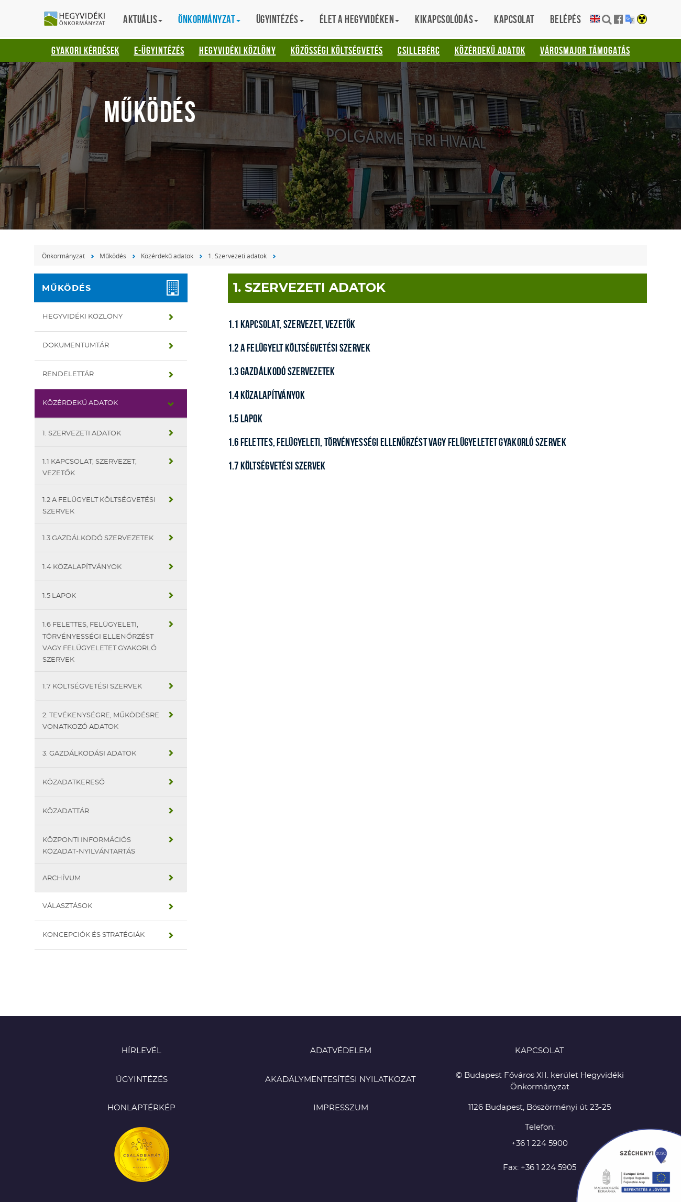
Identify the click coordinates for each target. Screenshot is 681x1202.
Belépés (565, 19)
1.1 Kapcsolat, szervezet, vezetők (89, 467)
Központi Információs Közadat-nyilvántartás (88, 846)
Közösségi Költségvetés (337, 50)
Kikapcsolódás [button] (446, 19)
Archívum (61, 878)
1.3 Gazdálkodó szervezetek (97, 538)
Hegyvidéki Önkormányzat (78, 19)
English (595, 19)
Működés (113, 256)
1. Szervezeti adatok (237, 256)
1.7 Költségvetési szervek (92, 686)
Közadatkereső (73, 782)
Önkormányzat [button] (209, 19)
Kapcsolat (514, 19)
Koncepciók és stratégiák (93, 935)
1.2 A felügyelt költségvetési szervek (99, 506)
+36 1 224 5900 (539, 1144)
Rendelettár (68, 374)
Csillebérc (419, 50)
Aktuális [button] (142, 19)
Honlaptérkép (141, 1108)
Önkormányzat (63, 256)
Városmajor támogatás (585, 50)
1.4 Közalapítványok (82, 567)
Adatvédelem (340, 1051)
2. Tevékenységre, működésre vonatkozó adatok (100, 721)
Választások (67, 906)
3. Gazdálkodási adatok (89, 753)
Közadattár (65, 811)
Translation (630, 19)
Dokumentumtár (75, 345)
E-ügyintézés (159, 50)
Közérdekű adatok (490, 50)
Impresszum (340, 1108)
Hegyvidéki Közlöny (237, 50)
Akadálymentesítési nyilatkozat (340, 1080)
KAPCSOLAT (539, 1051)
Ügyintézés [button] (280, 19)
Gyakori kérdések (85, 50)
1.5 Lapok (59, 596)
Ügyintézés (142, 1080)
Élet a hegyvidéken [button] (359, 19)
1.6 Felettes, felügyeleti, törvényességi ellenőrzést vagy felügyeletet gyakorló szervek (99, 642)
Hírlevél (141, 1051)
